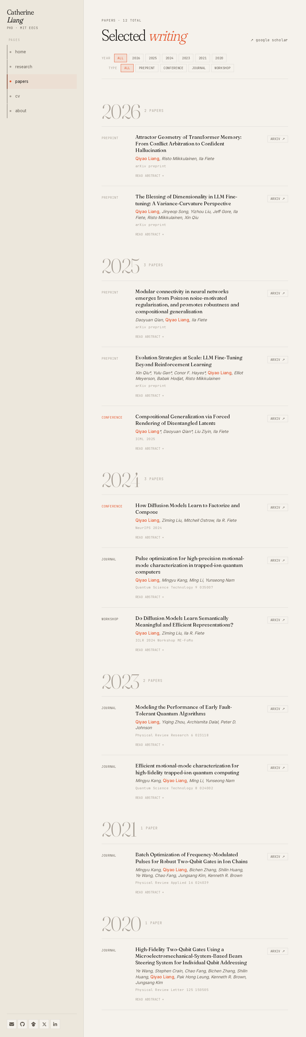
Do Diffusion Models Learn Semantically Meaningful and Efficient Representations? (184, 621)
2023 (186, 58)
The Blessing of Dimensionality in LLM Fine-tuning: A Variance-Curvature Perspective (186, 199)
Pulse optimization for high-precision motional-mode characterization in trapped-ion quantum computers (189, 565)
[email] (11, 1024)
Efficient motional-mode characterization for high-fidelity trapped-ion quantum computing (187, 768)
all (120, 58)
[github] (22, 1024)
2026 (136, 58)
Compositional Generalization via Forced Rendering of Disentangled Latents (182, 419)
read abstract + (149, 176)
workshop (222, 68)
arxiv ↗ (277, 139)
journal (199, 68)
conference (173, 68)
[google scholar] (33, 1024)
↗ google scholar (269, 40)
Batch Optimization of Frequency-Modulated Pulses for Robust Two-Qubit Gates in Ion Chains (191, 857)
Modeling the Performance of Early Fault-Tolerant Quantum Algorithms (183, 710)
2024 (170, 58)
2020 (219, 58)
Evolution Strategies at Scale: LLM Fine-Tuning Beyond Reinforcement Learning (188, 360)
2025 (153, 58)
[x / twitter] (44, 1024)
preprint (147, 68)
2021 (203, 58)
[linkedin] (55, 1024)
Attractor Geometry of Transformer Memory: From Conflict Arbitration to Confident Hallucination (188, 143)
